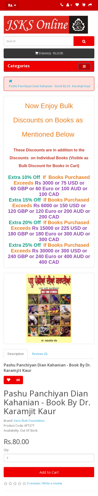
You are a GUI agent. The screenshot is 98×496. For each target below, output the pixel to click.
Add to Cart (49, 472)
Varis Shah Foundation (29, 421)
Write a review (52, 483)
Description (16, 354)
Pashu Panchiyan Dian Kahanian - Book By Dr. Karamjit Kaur (50, 86)
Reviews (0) (39, 354)
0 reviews (33, 483)
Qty (6, 450)
